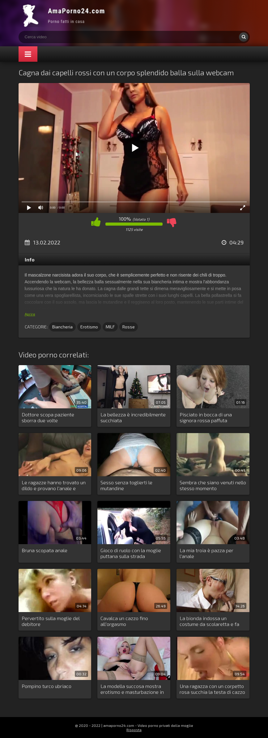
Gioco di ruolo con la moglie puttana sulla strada (130, 553)
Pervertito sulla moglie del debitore (51, 621)
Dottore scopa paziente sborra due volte (48, 417)
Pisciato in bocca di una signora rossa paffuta (206, 417)
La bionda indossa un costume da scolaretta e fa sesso (209, 621)
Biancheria (62, 326)
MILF (110, 326)
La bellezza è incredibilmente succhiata (133, 417)
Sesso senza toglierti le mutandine (126, 485)
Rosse (128, 326)
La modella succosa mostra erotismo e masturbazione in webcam (132, 689)
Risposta (134, 730)
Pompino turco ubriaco (46, 686)
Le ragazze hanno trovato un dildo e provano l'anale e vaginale (54, 485)
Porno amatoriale (65, 15)
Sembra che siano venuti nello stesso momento (213, 485)
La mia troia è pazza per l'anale (206, 553)
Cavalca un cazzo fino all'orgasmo (124, 621)
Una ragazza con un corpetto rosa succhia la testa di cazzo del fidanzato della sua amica (212, 689)
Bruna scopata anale (44, 550)
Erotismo (89, 326)
